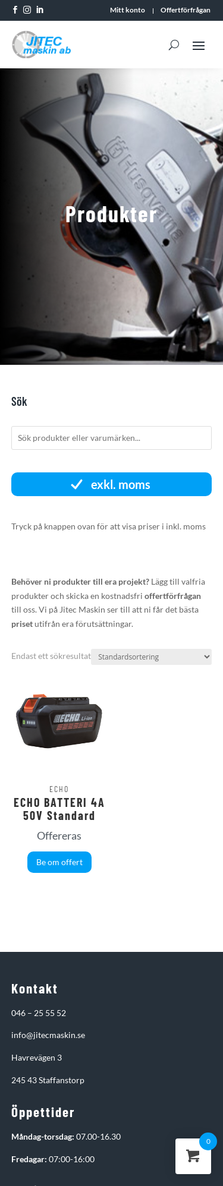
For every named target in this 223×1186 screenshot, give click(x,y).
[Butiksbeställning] (151, 657)
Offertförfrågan (186, 10)
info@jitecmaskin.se (48, 1035)
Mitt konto (127, 10)
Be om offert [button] (59, 862)
